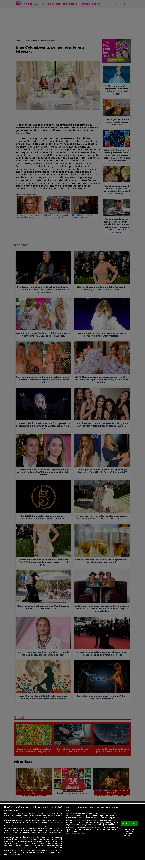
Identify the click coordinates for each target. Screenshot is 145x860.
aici (50, 841)
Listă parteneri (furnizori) (77, 833)
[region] (72, 831)
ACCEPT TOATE (129, 823)
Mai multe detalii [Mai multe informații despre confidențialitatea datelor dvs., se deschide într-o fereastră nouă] (55, 822)
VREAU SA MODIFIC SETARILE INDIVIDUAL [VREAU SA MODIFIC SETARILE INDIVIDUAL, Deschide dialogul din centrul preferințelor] (129, 832)
